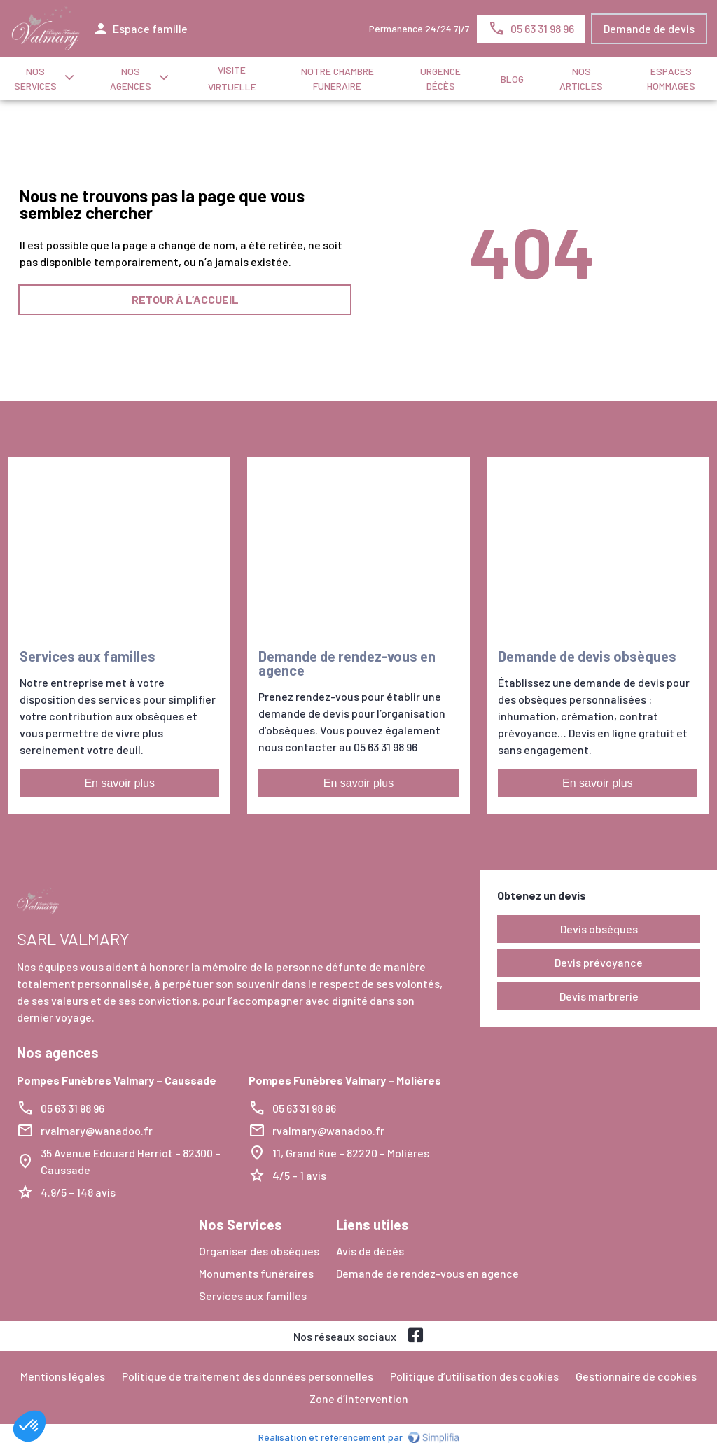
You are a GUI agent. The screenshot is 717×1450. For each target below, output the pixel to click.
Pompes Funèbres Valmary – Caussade (116, 1080)
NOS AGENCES (130, 78)
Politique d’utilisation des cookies (474, 1376)
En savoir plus (119, 783)
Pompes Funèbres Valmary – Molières (345, 1080)
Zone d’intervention (358, 1398)
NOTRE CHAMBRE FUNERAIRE (337, 78)
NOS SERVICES (35, 78)
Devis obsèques (599, 928)
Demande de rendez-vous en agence (427, 1273)
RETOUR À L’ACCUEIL (185, 299)
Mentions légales (62, 1376)
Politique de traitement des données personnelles (247, 1376)
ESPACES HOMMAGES (671, 78)
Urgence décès (440, 78)
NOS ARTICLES (581, 78)
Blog (512, 79)
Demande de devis (649, 28)
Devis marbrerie (599, 996)
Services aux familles (253, 1295)
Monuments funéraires (256, 1273)
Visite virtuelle (232, 78)
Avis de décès (370, 1250)
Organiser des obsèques (259, 1250)
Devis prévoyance (599, 962)
